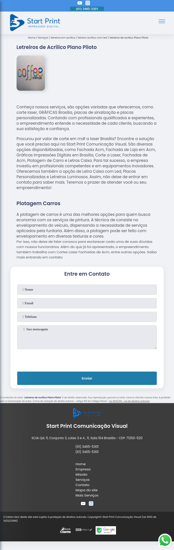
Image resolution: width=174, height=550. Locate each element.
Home (81, 464)
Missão (81, 474)
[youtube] (79, 4)
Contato (82, 485)
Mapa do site (87, 490)
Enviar (87, 378)
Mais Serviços (87, 495)
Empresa (83, 469)
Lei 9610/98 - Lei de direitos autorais (129, 401)
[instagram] (87, 4)
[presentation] (87, 359)
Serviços (83, 479)
